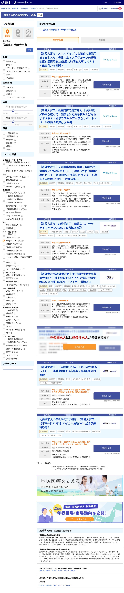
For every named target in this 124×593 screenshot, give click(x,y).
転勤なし (11, 262)
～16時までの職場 (14, 196)
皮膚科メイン (12, 320)
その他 (10, 78)
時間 (28, 33)
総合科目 (11, 313)
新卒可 (10, 301)
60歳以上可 (12, 294)
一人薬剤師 (12, 310)
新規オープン (12, 266)
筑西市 (66, 570)
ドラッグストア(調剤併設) (17, 68)
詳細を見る (107, 85)
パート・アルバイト (15, 97)
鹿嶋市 (41, 570)
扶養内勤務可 (12, 359)
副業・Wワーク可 (14, 291)
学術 (9, 146)
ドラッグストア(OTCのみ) (18, 71)
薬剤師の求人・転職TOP (9, 8)
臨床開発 (11, 143)
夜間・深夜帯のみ (14, 216)
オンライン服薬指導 (15, 330)
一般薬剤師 (12, 133)
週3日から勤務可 (14, 251)
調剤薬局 (11, 61)
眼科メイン (12, 316)
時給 (16, 118)
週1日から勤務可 (14, 244)
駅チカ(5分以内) (14, 225)
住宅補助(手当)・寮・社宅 (17, 285)
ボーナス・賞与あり (15, 187)
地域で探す (24, 8)
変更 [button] (30, 50)
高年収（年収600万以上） (17, 177)
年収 (16, 107)
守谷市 (54, 570)
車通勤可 (11, 228)
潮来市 (48, 570)
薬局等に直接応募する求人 (18, 162)
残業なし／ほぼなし (15, 193)
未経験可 (11, 304)
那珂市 (60, 570)
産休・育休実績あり (15, 275)
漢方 (9, 326)
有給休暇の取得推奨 (15, 254)
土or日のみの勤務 (14, 219)
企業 (9, 75)
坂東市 (73, 570)
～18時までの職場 (14, 202)
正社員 (10, 87)
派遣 (9, 94)
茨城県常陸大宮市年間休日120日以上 (58, 30)
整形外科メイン (13, 323)
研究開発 (11, 140)
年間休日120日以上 (15, 241)
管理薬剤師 (12, 136)
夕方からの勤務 (13, 212)
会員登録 (117, 2)
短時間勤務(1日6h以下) (16, 209)
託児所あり (12, 278)
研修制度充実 (12, 282)
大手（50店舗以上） (15, 269)
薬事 (9, 149)
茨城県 (33, 8)
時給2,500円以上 (14, 180)
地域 (7, 33)
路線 (17, 33)
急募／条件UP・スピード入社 (19, 171)
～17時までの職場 (14, 199)
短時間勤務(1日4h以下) (16, 206)
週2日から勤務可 (14, 247)
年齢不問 (11, 297)
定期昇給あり (12, 183)
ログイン (106, 2)
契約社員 (11, 91)
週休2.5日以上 (13, 237)
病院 (9, 65)
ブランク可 (12, 355)
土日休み (11, 234)
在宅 (9, 333)
